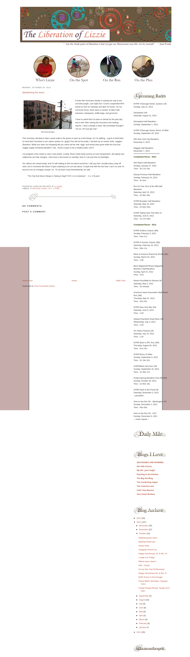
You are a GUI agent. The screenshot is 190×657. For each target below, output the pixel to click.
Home (74, 280)
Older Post (120, 280)
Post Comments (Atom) (44, 286)
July (141, 604)
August (142, 600)
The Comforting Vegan (147, 482)
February (143, 623)
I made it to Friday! (146, 557)
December (144, 525)
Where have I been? (147, 561)
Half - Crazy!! (144, 565)
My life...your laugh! (146, 470)
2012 (139, 522)
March (142, 619)
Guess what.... (144, 546)
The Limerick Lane (145, 486)
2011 (139, 632)
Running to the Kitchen (147, 474)
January (143, 627)
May (141, 611)
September (144, 596)
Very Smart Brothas (146, 494)
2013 (139, 518)
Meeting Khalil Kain (146, 542)
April (141, 615)
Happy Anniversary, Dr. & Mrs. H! (152, 553)
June (141, 608)
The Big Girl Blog (145, 478)
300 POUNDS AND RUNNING (150, 462)
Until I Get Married (145, 490)
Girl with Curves (144, 466)
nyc (50, 188)
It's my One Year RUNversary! (151, 569)
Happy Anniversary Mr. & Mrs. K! (152, 573)
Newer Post (27, 280)
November (144, 529)
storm (56, 188)
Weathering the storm (33, 92)
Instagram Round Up (147, 549)
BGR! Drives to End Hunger (150, 577)
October (143, 533)
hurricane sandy (38, 188)
